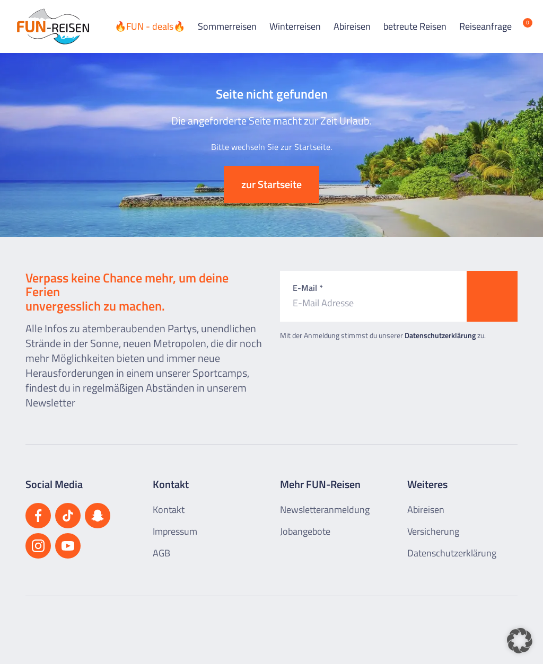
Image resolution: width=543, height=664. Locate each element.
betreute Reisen (414, 26)
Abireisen (352, 26)
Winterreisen (295, 26)
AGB (161, 553)
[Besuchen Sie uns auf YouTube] (68, 546)
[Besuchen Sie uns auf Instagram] (38, 546)
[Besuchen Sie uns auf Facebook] (38, 515)
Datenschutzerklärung (440, 335)
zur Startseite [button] (271, 184)
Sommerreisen (227, 26)
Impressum (175, 531)
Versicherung (433, 531)
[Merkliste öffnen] (519, 26)
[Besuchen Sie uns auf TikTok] (68, 515)
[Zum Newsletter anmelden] (492, 296)
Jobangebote (305, 531)
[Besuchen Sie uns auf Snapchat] (97, 515)
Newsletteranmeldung (325, 509)
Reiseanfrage (485, 26)
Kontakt (169, 509)
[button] (519, 640)
